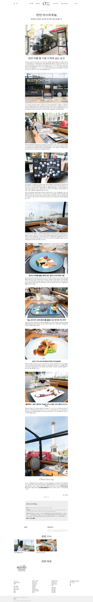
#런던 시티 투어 (50, 530)
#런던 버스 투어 (56, 530)
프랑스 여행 (35, 581)
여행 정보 (53, 587)
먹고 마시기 (16, 588)
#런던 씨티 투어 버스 (63, 531)
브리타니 (34, 586)
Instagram (72, 582)
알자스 (33, 592)
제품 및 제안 (54, 581)
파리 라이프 (55, 3)
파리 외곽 (34, 582)
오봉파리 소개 (17, 582)
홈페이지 (42, 10)
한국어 (76, 3)
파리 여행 (31, 3)
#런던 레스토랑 (62, 530)
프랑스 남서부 (35, 589)
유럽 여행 (53, 592)
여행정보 (46, 10)
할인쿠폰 (38, 3)
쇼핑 (14, 590)
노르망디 (34, 585)
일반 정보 (53, 589)
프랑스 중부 (34, 584)
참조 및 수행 (16, 589)
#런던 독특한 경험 (56, 531)
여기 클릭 (33, 518)
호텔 (14, 592)
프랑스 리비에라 (35, 590)
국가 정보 (53, 590)
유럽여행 (50, 10)
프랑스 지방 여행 (64, 3)
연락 (14, 584)
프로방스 (34, 588)
